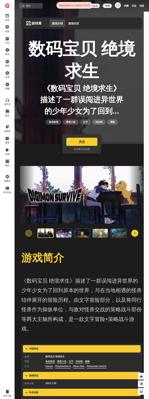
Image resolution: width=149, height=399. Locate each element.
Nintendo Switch (97, 385)
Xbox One (79, 385)
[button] (141, 376)
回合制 (98, 135)
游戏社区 (73, 23)
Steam (49, 385)
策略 (112, 135)
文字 (85, 135)
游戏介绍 (57, 23)
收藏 (126, 5)
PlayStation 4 (63, 385)
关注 (82, 161)
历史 (134, 5)
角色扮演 (53, 135)
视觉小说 (70, 135)
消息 (141, 5)
